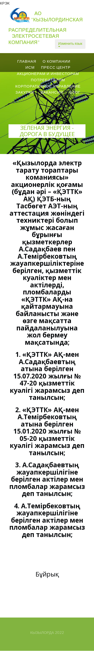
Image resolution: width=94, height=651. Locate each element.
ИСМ (30, 67)
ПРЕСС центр (56, 67)
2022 (59, 632)
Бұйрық (47, 574)
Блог (74, 92)
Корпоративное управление (48, 86)
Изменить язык (70, 44)
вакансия (52, 92)
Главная (26, 61)
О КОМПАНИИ (56, 61)
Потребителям (48, 80)
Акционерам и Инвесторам (48, 73)
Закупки (25, 92)
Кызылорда (42, 632)
